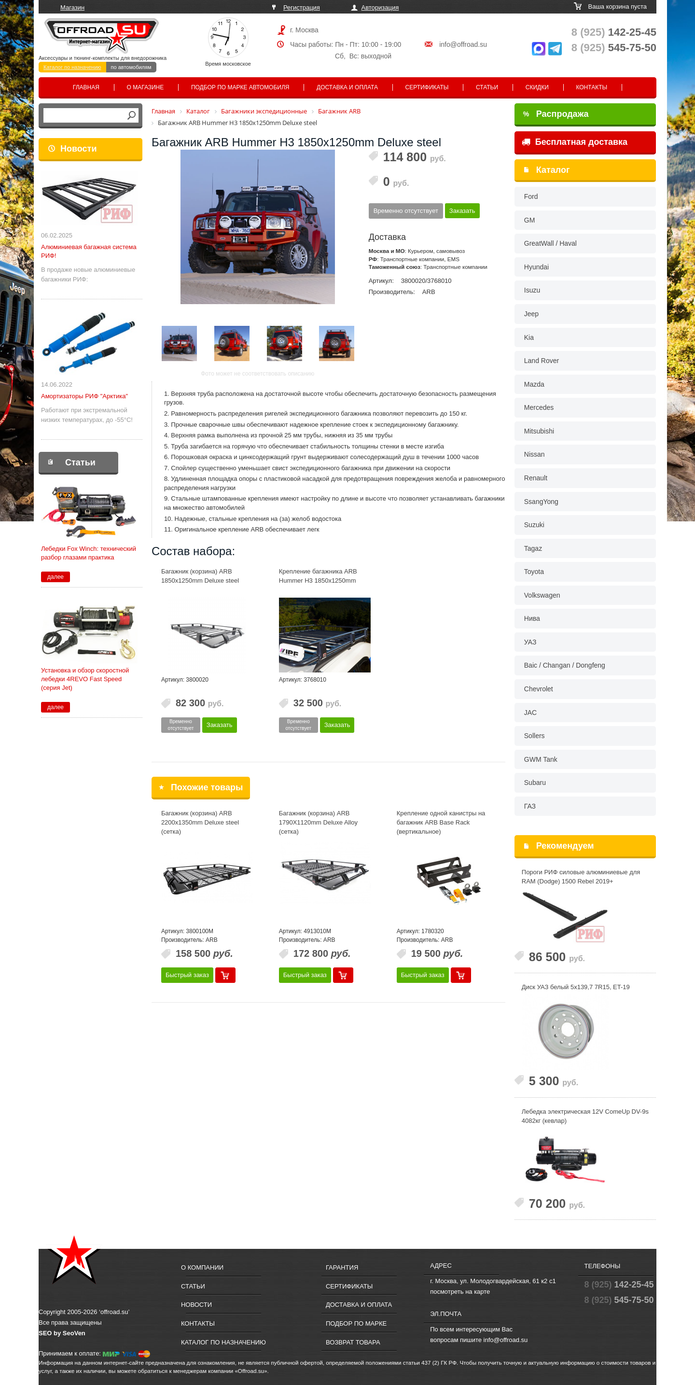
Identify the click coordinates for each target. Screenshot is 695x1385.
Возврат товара (353, 1342)
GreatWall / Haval (550, 243)
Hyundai (536, 267)
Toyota (534, 571)
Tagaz (533, 548)
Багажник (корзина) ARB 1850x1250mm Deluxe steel (200, 576)
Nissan (534, 454)
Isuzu (532, 290)
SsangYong (541, 501)
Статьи (487, 87)
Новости (78, 149)
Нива (532, 618)
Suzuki (534, 525)
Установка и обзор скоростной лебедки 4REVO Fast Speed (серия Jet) (85, 679)
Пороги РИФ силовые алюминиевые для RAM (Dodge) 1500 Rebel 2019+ (581, 876)
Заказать (462, 210)
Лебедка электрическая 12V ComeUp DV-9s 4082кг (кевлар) (585, 1116)
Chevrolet (538, 689)
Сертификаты (427, 87)
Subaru (535, 782)
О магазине (145, 87)
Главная (86, 87)
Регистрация (301, 7)
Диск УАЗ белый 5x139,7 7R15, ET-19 (576, 987)
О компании (202, 1267)
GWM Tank (540, 759)
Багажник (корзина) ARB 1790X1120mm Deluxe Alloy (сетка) (318, 822)
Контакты (591, 87)
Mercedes (539, 407)
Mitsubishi (539, 431)
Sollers (534, 736)
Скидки (537, 87)
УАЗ (530, 642)
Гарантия (342, 1267)
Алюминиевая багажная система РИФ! (89, 251)
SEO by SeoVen (62, 1333)
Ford (531, 196)
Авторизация (380, 7)
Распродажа (556, 114)
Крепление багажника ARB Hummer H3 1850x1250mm (318, 576)
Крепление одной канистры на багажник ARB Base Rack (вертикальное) (441, 822)
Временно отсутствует (406, 210)
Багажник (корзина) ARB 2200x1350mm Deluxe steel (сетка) (200, 822)
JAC (530, 712)
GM (529, 220)
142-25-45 (613, 32)
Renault (535, 478)
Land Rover (541, 360)
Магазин (72, 7)
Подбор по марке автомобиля (240, 87)
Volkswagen (542, 595)
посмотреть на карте (460, 1291)
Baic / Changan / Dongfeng (564, 665)
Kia (529, 337)
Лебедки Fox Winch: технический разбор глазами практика (88, 553)
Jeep (531, 314)
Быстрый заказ (187, 975)
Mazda (534, 384)
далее (55, 577)
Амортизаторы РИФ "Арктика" (84, 396)
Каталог (553, 170)
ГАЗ (530, 806)
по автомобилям (131, 67)
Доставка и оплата (347, 87)
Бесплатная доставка (574, 142)
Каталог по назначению (72, 67)
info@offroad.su (463, 44)
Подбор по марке (356, 1323)
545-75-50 (613, 48)
